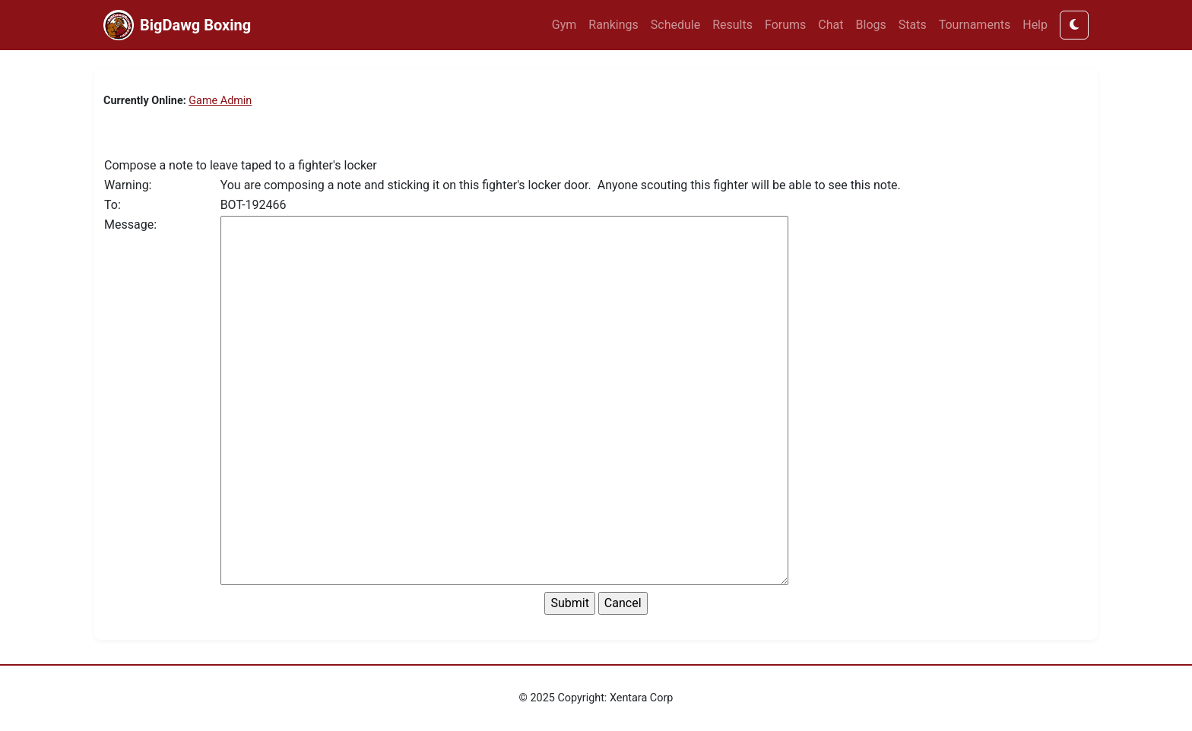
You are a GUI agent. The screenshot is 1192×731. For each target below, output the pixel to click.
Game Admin (220, 100)
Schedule (675, 24)
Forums (785, 24)
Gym (564, 24)
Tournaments (975, 24)
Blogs (871, 24)
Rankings (613, 24)
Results (732, 24)
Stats (913, 24)
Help (1035, 24)
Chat (830, 24)
